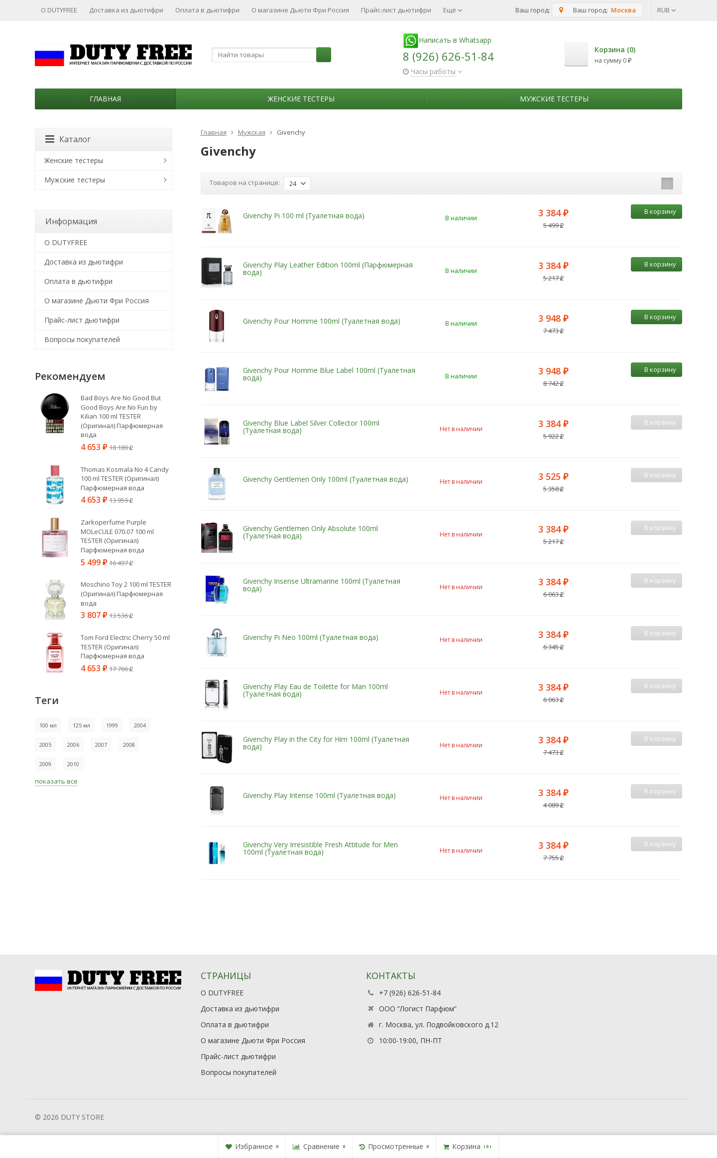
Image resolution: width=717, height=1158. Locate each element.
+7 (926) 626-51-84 (410, 992)
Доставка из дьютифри (126, 9)
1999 (112, 725)
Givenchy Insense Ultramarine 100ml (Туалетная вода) (321, 584)
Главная (105, 98)
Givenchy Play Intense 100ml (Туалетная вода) (319, 795)
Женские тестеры (301, 98)
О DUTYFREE (59, 9)
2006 (73, 744)
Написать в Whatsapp (447, 40)
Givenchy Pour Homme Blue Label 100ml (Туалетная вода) (329, 373)
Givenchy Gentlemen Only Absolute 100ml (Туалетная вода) (310, 532)
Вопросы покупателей (82, 339)
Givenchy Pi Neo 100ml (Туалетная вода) (310, 637)
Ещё (453, 9)
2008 (129, 744)
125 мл (81, 725)
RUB (666, 9)
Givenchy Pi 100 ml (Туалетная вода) (303, 215)
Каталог (68, 139)
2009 (45, 764)
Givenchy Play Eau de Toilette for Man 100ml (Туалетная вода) (315, 690)
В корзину (654, 211)
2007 (101, 744)
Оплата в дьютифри (207, 9)
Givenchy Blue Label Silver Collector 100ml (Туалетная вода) (311, 426)
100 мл (48, 725)
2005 (45, 744)
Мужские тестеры (554, 98)
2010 (73, 764)
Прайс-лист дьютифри (396, 9)
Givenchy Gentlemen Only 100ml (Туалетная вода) (325, 479)
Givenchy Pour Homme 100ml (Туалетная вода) (321, 321)
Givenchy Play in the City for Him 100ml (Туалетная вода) (326, 742)
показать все (56, 781)
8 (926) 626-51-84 (448, 56)
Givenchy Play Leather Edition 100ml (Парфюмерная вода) (328, 268)
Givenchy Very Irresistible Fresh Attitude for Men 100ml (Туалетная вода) (320, 848)
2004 (140, 725)
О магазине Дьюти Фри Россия (300, 9)
